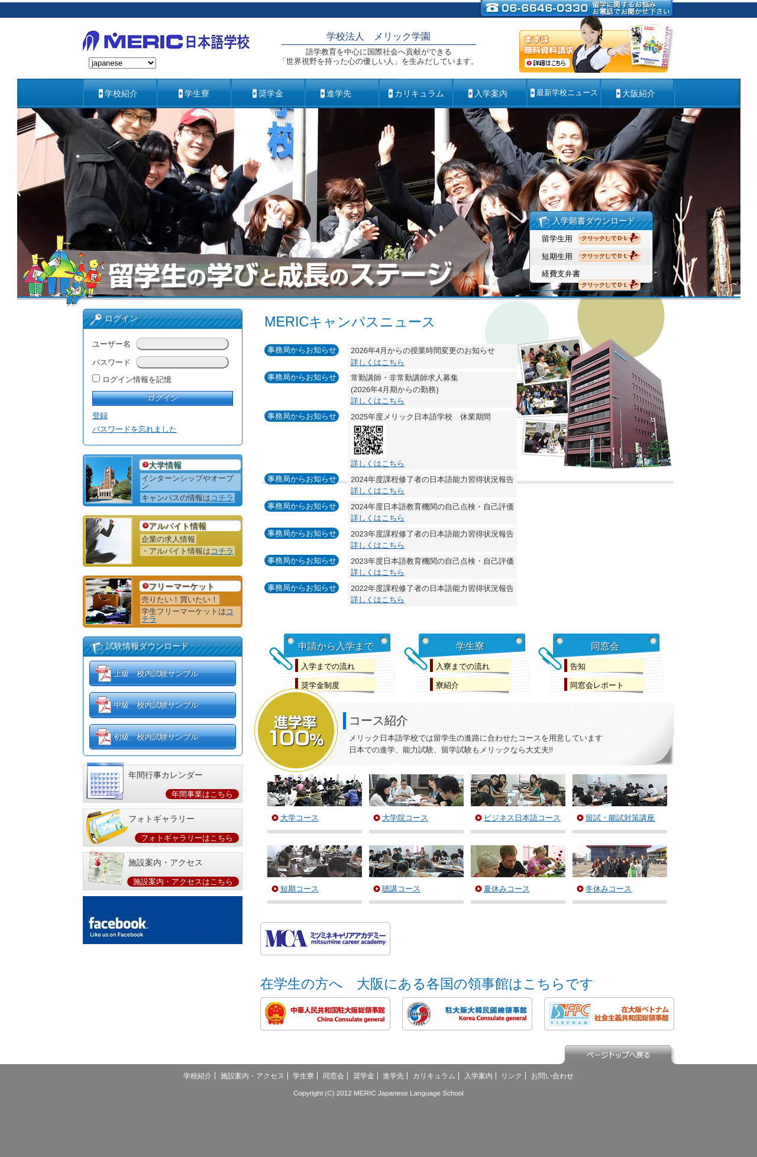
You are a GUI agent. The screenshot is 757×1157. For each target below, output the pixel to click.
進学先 (338, 93)
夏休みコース (507, 888)
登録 (100, 415)
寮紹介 (447, 685)
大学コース (299, 817)
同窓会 (333, 1076)
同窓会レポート (597, 685)
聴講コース (401, 888)
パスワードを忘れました (134, 429)
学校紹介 (121, 93)
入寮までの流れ (463, 666)
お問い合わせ (552, 1076)
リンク (511, 1076)
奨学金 (270, 93)
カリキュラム (419, 93)
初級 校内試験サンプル (156, 736)
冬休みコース (608, 888)
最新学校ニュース (567, 92)
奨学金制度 (320, 685)
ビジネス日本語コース (522, 817)
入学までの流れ (328, 666)
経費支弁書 (561, 273)
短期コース (299, 888)
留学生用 (557, 238)
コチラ (222, 497)
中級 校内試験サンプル (156, 704)
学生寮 (197, 93)
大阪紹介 (638, 93)
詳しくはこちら (378, 362)
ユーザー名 (111, 344)
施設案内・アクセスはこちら (183, 881)
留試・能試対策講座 (620, 817)
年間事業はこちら (202, 794)
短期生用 (557, 256)
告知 (577, 666)
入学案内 (490, 93)
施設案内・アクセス (252, 1076)
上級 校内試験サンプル (156, 673)
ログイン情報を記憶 (137, 379)
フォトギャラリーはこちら (187, 837)
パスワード (111, 362)
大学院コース (405, 817)
